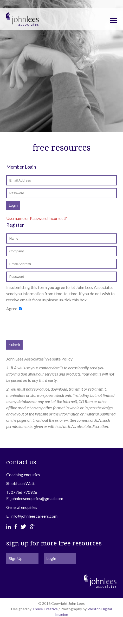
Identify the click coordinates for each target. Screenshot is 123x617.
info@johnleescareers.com (33, 516)
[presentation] (45, 326)
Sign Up (16, 558)
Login (51, 558)
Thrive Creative (45, 609)
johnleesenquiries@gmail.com (36, 498)
